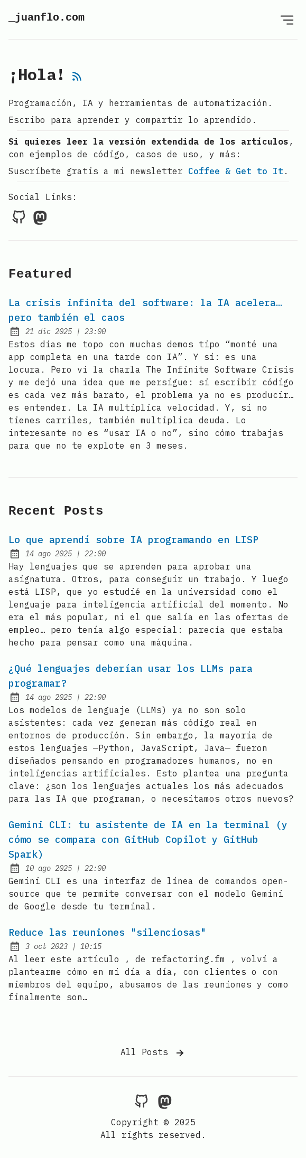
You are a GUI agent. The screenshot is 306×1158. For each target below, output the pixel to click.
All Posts (153, 1053)
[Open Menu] (287, 19)
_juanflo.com (46, 18)
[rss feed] (77, 77)
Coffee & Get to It (235, 171)
